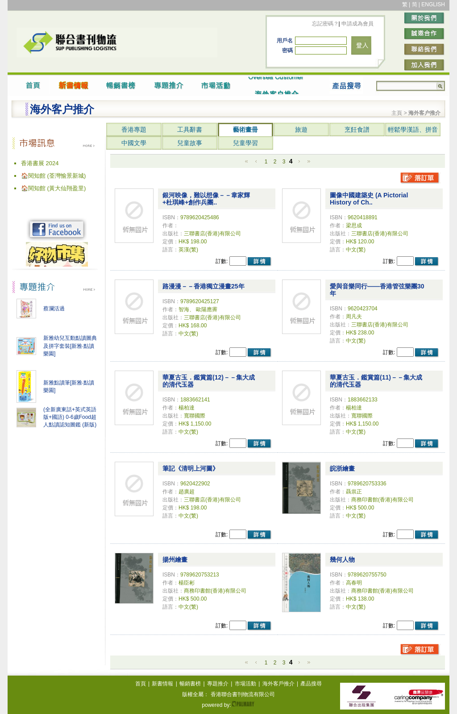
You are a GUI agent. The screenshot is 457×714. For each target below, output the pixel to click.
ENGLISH (433, 4)
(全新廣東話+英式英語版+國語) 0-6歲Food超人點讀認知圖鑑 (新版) (69, 417)
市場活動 (245, 684)
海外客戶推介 (278, 684)
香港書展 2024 (40, 163)
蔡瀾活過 (54, 308)
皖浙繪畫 (342, 468)
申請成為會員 (357, 24)
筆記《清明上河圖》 (190, 468)
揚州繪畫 (174, 559)
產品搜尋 (311, 684)
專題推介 (217, 684)
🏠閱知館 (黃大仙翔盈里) (53, 188)
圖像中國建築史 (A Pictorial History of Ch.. (369, 199)
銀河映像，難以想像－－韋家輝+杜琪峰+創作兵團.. (206, 199)
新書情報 (162, 684)
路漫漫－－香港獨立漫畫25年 (203, 286)
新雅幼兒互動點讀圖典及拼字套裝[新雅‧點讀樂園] (70, 346)
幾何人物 (342, 559)
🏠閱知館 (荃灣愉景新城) (53, 175)
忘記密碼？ (325, 24)
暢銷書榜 (190, 684)
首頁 (140, 684)
